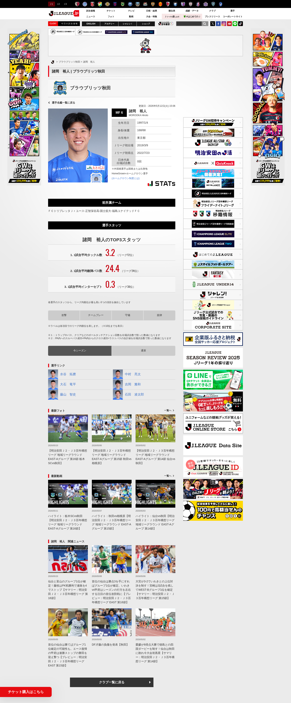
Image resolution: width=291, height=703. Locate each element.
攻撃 (64, 315)
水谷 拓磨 (62, 374)
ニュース (90, 16)
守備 (127, 315)
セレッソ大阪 (182, 4)
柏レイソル (107, 4)
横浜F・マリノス (145, 4)
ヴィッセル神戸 (190, 4)
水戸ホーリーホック (84, 4)
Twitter (212, 23)
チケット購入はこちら (26, 692)
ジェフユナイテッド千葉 (99, 4)
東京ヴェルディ (122, 4)
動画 (131, 16)
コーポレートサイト (232, 16)
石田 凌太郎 (128, 395)
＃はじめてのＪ (192, 16)
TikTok (240, 23)
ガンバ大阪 (175, 4)
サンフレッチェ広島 (205, 4)
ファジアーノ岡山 (198, 4)
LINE (235, 23)
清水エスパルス (152, 4)
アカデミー (109, 24)
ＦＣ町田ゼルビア (130, 4)
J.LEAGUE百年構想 (166, 23)
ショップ (146, 24)
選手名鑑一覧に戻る (63, 102)
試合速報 (90, 11)
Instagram (223, 23)
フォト (111, 16)
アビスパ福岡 (213, 4)
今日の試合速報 (69, 23)
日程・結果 (151, 11)
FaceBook (218, 23)
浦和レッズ (92, 4)
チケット (111, 11)
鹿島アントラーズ (77, 4)
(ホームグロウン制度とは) (126, 178)
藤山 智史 (62, 395)
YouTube (229, 23)
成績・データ (192, 11)
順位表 (172, 11)
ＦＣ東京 (115, 4)
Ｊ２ (58, 4)
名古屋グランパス (160, 4)
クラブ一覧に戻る (111, 682)
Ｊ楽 (171, 16)
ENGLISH (90, 24)
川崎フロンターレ (137, 4)
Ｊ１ (51, 4)
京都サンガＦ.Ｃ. (167, 4)
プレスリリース (212, 16)
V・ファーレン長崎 (220, 4)
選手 (232, 11)
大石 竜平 (62, 385)
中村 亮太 (127, 374)
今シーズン (79, 350)
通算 (143, 350)
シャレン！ (128, 24)
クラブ (212, 11)
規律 (159, 315)
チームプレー (96, 315)
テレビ (131, 11)
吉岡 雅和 (127, 385)
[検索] (205, 23)
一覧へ (167, 410)
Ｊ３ (65, 4)
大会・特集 (151, 16)
